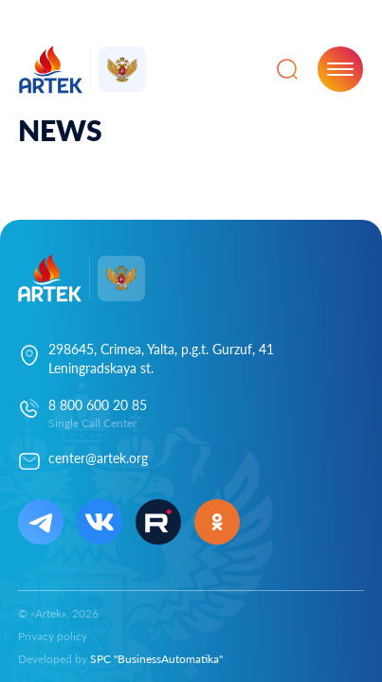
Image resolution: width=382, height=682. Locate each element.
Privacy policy (52, 636)
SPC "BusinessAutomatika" (156, 659)
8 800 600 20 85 (97, 405)
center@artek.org (98, 458)
